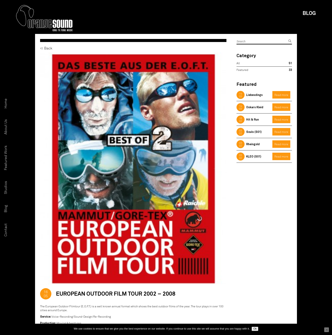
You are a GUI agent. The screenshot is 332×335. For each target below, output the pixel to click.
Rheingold (253, 144)
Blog (5, 208)
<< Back (46, 48)
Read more (281, 95)
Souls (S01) (254, 131)
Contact (5, 229)
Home (5, 103)
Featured (242, 69)
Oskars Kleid (254, 107)
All (238, 63)
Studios (5, 187)
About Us (5, 126)
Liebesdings (254, 95)
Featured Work (5, 157)
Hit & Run (252, 119)
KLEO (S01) (253, 156)
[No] (326, 329)
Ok (255, 328)
